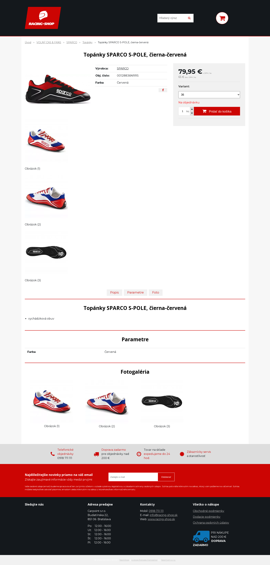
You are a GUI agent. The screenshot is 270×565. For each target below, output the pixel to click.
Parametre (135, 292)
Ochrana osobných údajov (211, 522)
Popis (114, 292)
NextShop (124, 560)
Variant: (184, 86)
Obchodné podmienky (208, 511)
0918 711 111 (156, 511)
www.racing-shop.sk (161, 519)
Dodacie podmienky (206, 516)
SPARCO (123, 68)
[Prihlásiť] (208, 18)
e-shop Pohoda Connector (145, 560)
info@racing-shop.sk (164, 515)
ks (187, 111)
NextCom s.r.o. (168, 560)
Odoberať (166, 477)
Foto (155, 292)
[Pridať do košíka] (217, 111)
